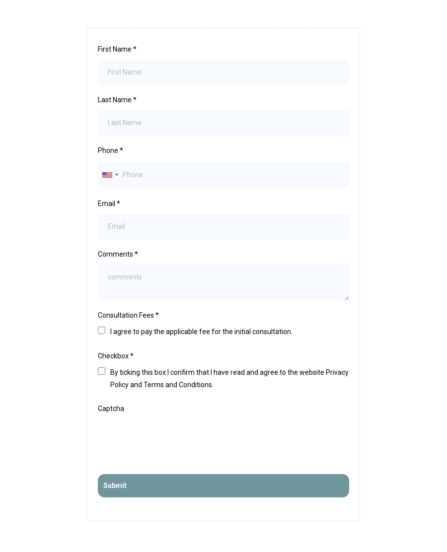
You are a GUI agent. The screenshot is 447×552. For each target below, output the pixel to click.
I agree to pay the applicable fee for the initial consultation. (201, 332)
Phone (110, 150)
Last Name (117, 100)
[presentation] (173, 438)
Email (109, 203)
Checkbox (116, 356)
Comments (118, 254)
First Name (117, 49)
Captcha (111, 409)
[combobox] (109, 175)
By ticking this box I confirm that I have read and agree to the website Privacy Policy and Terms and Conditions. (229, 378)
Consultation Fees (128, 315)
